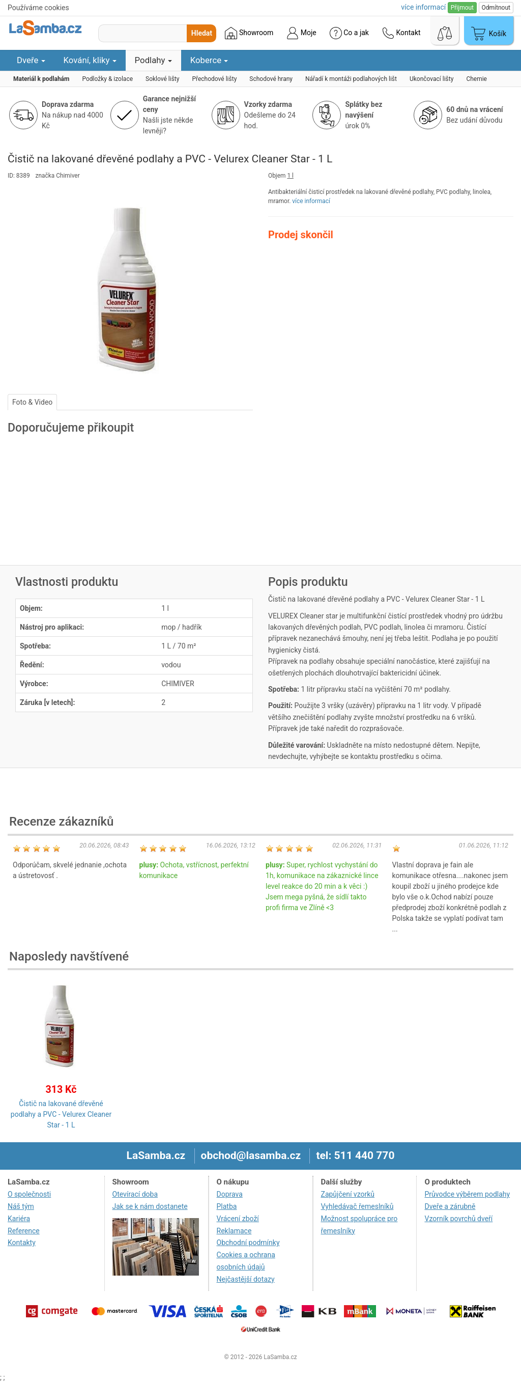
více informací (311, 201)
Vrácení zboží (238, 1219)
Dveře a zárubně (449, 1206)
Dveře (31, 60)
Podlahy (153, 60)
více (423, 7)
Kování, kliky (90, 60)
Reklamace (234, 1231)
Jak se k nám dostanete (150, 1206)
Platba (227, 1206)
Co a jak (349, 33)
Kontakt (401, 33)
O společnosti (29, 1194)
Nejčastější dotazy (246, 1279)
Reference (24, 1231)
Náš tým (21, 1206)
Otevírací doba (135, 1194)
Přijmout (462, 7)
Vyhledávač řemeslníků (357, 1206)
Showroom (249, 33)
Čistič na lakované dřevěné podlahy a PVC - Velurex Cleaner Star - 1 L (61, 1114)
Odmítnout (496, 7)
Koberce (209, 60)
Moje (301, 33)
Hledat (201, 33)
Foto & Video (32, 402)
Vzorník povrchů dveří (458, 1219)
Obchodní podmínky (248, 1242)
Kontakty (22, 1242)
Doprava (230, 1194)
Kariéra (19, 1219)
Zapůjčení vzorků (348, 1194)
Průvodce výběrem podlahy (467, 1194)
